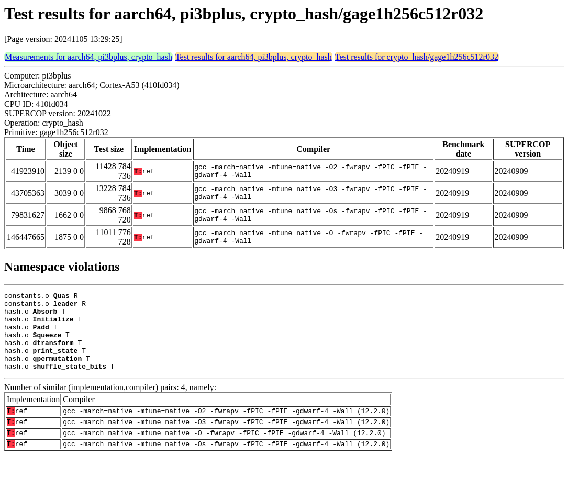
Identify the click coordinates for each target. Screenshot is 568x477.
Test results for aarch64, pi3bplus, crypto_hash (253, 56)
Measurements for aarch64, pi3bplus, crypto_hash (88, 56)
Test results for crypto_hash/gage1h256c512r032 (416, 56)
